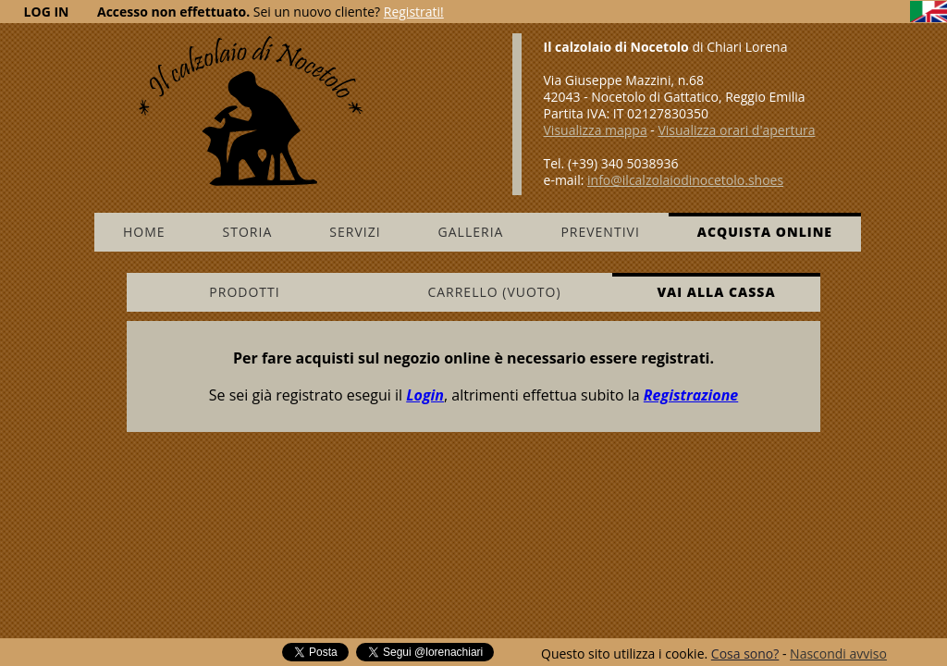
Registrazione (691, 395)
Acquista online (764, 231)
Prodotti (244, 292)
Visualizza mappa (595, 130)
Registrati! (414, 11)
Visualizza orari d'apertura (736, 130)
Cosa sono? (745, 653)
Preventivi (599, 231)
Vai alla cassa (716, 292)
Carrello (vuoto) (493, 292)
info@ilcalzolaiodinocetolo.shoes (685, 180)
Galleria (471, 231)
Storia (248, 231)
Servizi (354, 231)
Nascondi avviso (838, 653)
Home (144, 231)
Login (425, 395)
